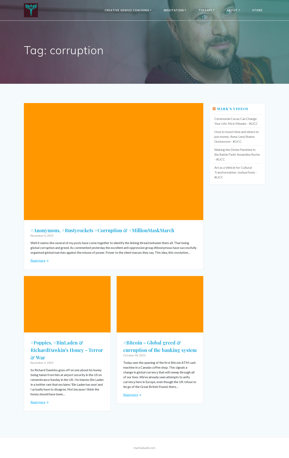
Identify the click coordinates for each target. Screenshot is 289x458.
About (232, 10)
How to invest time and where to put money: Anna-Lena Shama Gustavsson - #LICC (236, 136)
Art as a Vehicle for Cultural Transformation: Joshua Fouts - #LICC (235, 172)
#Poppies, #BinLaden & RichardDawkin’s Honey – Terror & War (67, 350)
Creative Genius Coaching (127, 10)
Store (257, 10)
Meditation (174, 10)
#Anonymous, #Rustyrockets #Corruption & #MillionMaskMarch (102, 230)
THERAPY (205, 10)
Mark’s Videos (232, 109)
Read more (38, 260)
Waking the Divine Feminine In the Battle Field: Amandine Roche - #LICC (237, 154)
